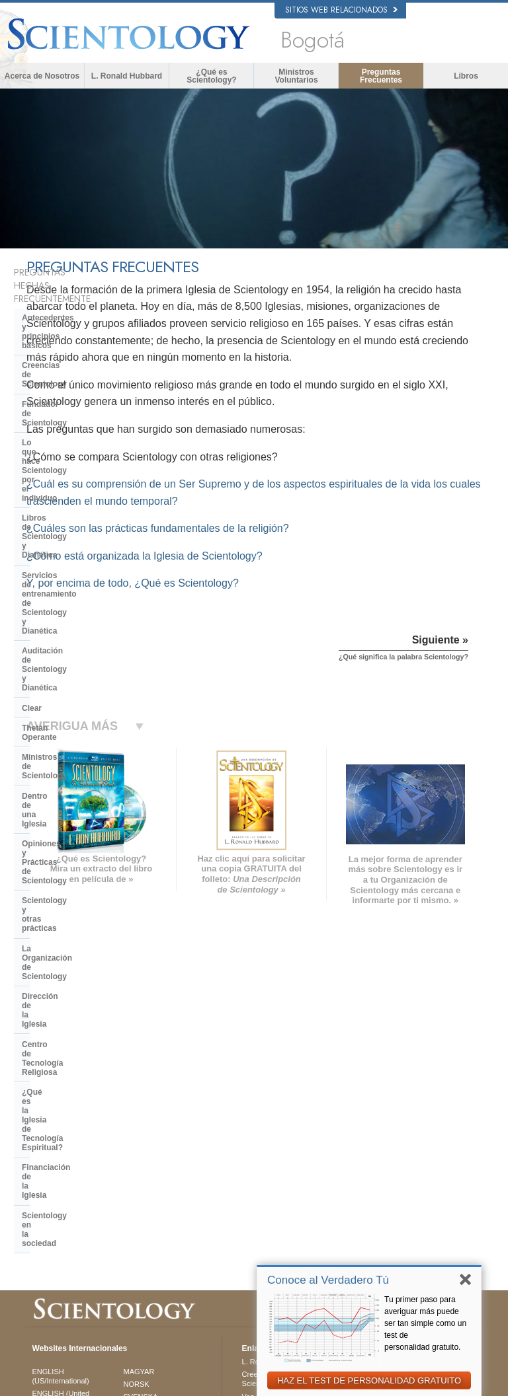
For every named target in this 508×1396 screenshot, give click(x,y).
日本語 (43, 1200)
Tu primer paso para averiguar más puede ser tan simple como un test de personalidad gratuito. (425, 1323)
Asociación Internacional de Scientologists (413, 1217)
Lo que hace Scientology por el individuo (80, 378)
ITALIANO (140, 1200)
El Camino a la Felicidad (408, 1248)
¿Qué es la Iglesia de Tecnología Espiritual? (83, 676)
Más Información (269, 1203)
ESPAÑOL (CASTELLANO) (150, 1170)
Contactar (258, 1216)
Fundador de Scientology (69, 354)
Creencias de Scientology (70, 333)
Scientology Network (402, 1130)
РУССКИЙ (49, 1213)
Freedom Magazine (400, 1235)
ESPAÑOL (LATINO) (157, 1153)
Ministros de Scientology (69, 522)
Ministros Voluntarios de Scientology (407, 1195)
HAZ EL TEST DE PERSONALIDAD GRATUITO (369, 1380)
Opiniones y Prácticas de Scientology (69, 567)
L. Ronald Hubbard (126, 76)
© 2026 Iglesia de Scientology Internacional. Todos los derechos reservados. (148, 1382)
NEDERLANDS (56, 1238)
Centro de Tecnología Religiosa (81, 652)
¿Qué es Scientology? (211, 76)
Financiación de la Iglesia (70, 701)
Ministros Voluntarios (296, 76)
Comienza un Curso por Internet (407, 1173)
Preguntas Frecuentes (381, 76)
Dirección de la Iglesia (63, 631)
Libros (466, 76)
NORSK (136, 1127)
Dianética (384, 1117)
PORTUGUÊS (146, 1213)
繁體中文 (46, 1226)
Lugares (255, 1229)
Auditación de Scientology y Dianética (75, 457)
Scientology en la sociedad (73, 721)
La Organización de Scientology (82, 611)
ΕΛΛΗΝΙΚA (142, 1188)
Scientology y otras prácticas (77, 591)
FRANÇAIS (50, 1172)
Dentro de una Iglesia (62, 542)
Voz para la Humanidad (280, 1140)
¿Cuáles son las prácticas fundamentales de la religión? (303, 579)
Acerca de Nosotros (42, 76)
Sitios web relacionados (341, 10)
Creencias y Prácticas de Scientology (282, 1121)
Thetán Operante (53, 502)
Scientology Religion (402, 1143)
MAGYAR (139, 1115)
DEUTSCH (49, 1251)
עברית (44, 1186)
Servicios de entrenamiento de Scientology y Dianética (79, 428)
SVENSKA (141, 1140)
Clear (32, 482)
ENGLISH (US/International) (60, 1119)
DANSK (44, 1159)
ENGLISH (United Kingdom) (60, 1141)
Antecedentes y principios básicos (71, 309)
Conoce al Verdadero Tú (328, 1280)
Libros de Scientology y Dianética (85, 403)
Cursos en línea (267, 1190)
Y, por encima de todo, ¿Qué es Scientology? (278, 634)
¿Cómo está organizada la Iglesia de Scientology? (290, 606)
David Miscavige (395, 1155)
